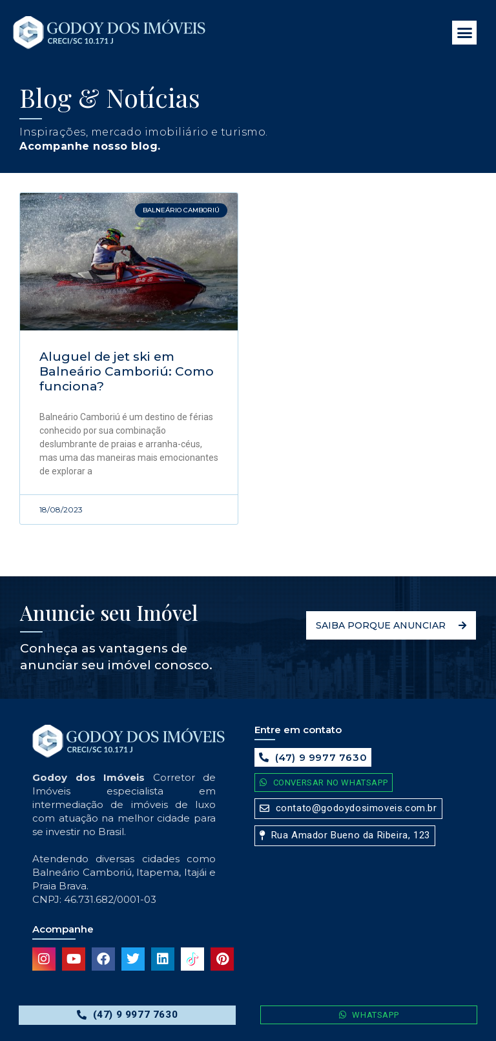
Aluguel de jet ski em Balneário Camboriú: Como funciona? (126, 371)
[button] (464, 33)
